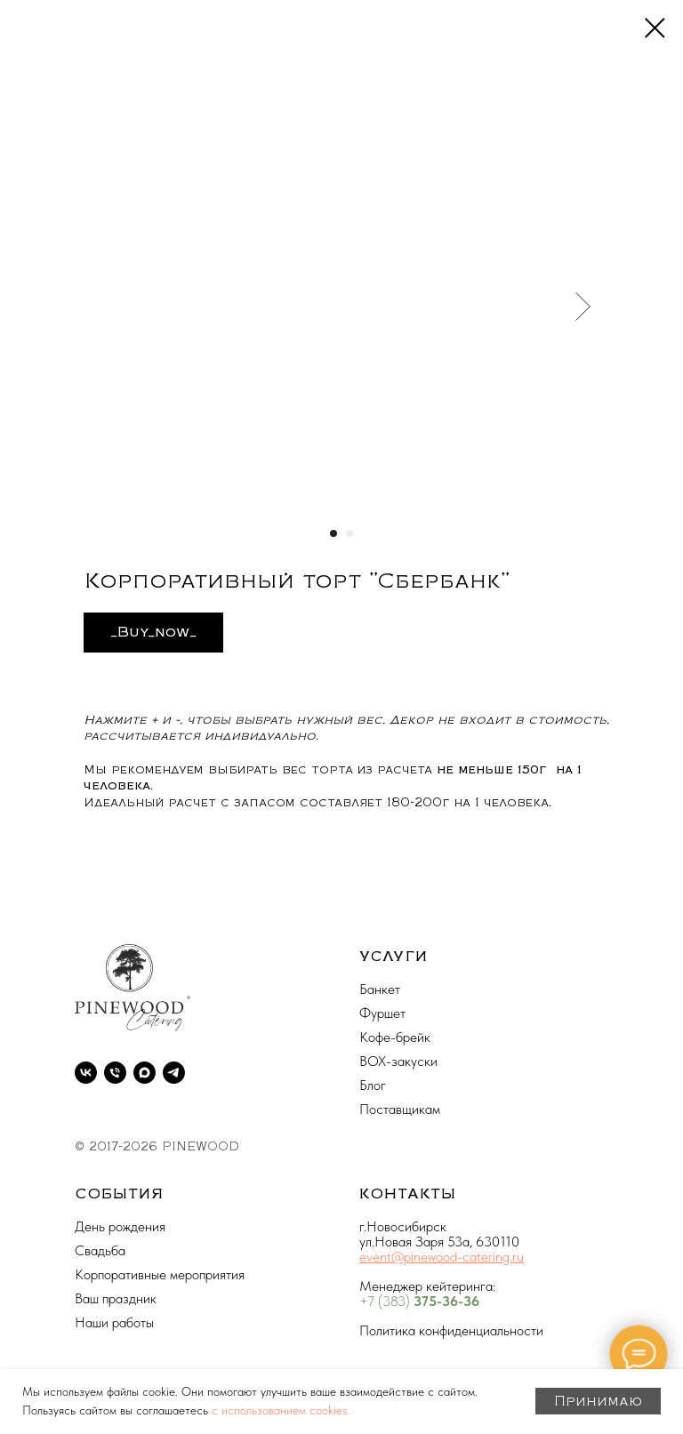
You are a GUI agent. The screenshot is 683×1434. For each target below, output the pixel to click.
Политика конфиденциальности (451, 1330)
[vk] (86, 1072)
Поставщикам (399, 1109)
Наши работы (114, 1322)
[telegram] (174, 1072)
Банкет (379, 989)
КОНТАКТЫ (407, 1194)
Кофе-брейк (394, 1037)
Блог (372, 1085)
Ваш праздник (116, 1298)
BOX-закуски (398, 1061)
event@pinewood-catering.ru (441, 1256)
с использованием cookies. (281, 1410)
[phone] (115, 1072)
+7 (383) (386, 1301)
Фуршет (382, 1013)
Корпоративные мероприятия (160, 1274)
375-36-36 (446, 1301)
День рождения (120, 1226)
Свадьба (100, 1250)
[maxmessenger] (144, 1072)
